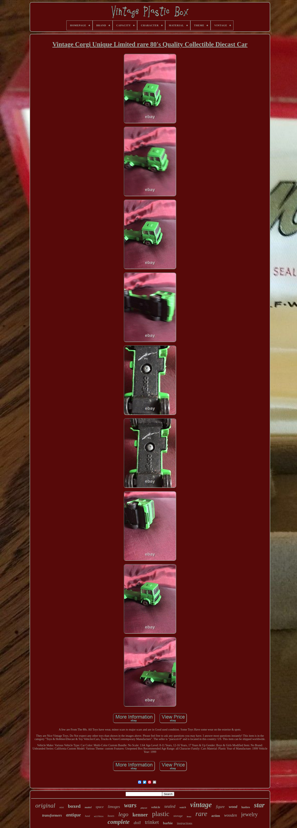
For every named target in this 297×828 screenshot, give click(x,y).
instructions (184, 823)
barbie (168, 823)
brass (189, 816)
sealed (169, 806)
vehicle (155, 807)
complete (119, 821)
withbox (99, 816)
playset (144, 808)
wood (233, 806)
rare (201, 813)
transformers (52, 815)
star (259, 805)
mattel (88, 807)
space (100, 807)
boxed (74, 806)
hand (87, 816)
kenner (140, 814)
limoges (114, 806)
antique (73, 814)
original (45, 805)
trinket (152, 822)
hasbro (245, 807)
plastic (160, 813)
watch (182, 807)
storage (178, 815)
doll (137, 822)
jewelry (249, 814)
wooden (230, 815)
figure (220, 807)
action (215, 815)
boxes (111, 815)
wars (130, 805)
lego (123, 814)
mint (61, 807)
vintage (201, 805)
